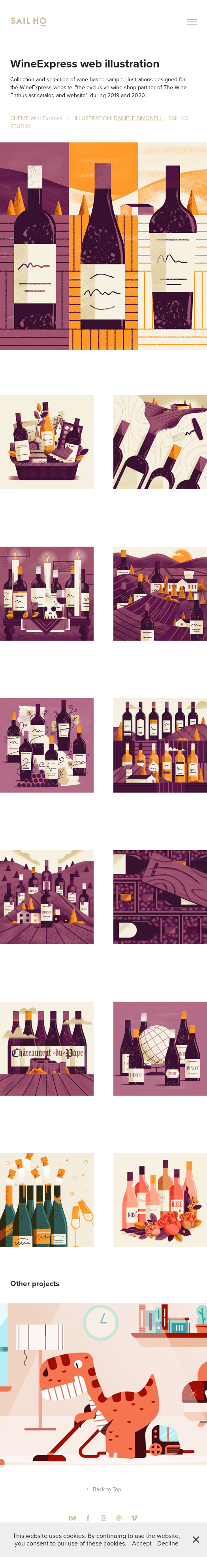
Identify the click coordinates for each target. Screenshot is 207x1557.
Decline (168, 1543)
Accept (142, 1543)
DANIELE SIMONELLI (139, 118)
